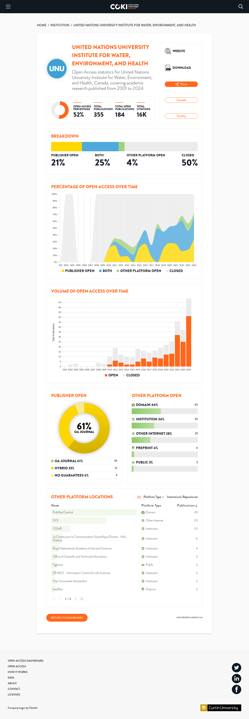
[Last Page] (82, 599)
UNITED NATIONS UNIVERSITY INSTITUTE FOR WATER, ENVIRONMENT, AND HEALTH (134, 25)
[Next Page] (75, 599)
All (139, 497)
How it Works (18, 672)
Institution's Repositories (182, 497)
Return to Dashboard (67, 618)
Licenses (14, 694)
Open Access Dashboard (25, 661)
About (12, 683)
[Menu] (8, 6)
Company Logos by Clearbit (23, 708)
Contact (14, 689)
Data (11, 678)
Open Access (17, 666)
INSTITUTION (59, 25)
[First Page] (54, 599)
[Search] (241, 6)
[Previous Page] (60, 599)
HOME (41, 25)
